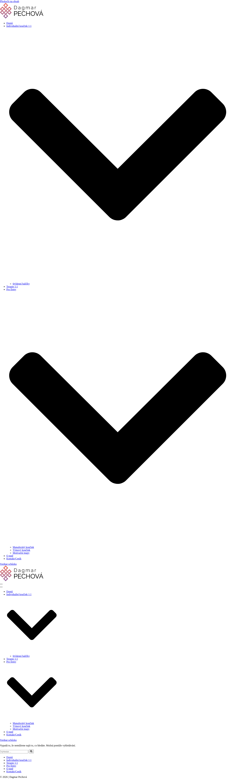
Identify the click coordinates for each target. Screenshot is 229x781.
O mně (9, 555)
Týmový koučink (21, 550)
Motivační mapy (21, 553)
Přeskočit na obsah (9, 1)
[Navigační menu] (1, 584)
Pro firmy (11, 765)
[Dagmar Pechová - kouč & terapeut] (21, 17)
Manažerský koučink (23, 547)
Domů (9, 23)
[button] (31, 751)
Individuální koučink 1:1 (18, 760)
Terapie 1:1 (12, 286)
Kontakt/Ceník (13, 558)
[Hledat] (14, 751)
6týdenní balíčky (21, 283)
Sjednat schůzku (8, 564)
